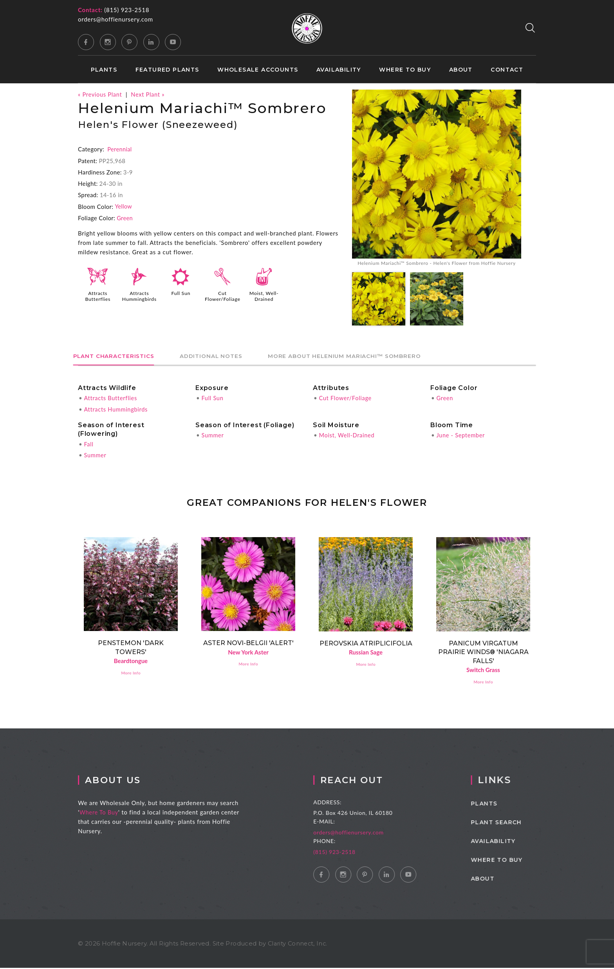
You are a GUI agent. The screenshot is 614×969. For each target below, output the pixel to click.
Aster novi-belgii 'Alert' (248, 643)
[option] (436, 179)
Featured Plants (167, 70)
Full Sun (181, 293)
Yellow (123, 206)
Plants (104, 70)
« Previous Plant (100, 94)
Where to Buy (405, 70)
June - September (461, 435)
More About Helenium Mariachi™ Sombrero (374, 356)
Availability (338, 70)
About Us (122, 781)
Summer (95, 454)
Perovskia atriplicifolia (366, 643)
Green (125, 217)
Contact (507, 70)
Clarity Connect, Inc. (299, 944)
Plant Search (510, 823)
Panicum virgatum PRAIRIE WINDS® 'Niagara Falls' (483, 652)
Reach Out (365, 781)
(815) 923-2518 (126, 9)
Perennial (119, 149)
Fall (89, 444)
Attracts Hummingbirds (139, 296)
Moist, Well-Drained (264, 296)
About (461, 70)
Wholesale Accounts (257, 70)
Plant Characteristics (119, 356)
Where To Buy (107, 813)
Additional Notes (228, 356)
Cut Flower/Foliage (223, 296)
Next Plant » (149, 94)
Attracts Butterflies (98, 296)
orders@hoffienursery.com (115, 19)
